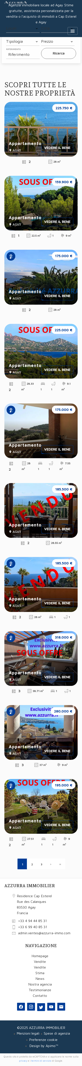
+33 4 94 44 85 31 (32, 921)
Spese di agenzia (57, 1033)
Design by (43, 1046)
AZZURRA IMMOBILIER (29, 885)
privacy (23, 1060)
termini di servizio (41, 1060)
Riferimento (13, 49)
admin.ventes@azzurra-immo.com (44, 933)
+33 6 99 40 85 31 (32, 927)
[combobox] (23, 28)
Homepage (15, 8)
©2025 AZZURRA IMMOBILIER (41, 1028)
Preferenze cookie (43, 1040)
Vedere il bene (57, 148)
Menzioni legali (28, 1033)
